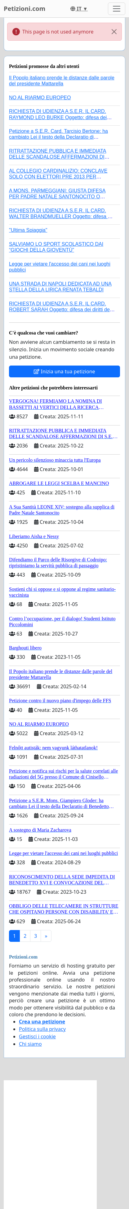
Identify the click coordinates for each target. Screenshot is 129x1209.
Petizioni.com (24, 8)
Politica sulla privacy (42, 1029)
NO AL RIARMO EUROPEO (40, 97)
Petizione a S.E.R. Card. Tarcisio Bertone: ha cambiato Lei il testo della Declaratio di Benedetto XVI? (58, 137)
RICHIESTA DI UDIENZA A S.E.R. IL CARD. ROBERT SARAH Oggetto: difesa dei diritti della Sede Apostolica (62, 309)
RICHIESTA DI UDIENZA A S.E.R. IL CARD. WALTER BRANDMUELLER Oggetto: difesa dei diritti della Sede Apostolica (61, 216)
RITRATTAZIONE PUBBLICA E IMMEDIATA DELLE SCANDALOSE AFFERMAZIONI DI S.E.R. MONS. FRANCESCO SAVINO (57, 156)
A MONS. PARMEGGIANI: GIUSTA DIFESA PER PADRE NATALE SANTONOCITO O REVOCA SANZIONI (57, 196)
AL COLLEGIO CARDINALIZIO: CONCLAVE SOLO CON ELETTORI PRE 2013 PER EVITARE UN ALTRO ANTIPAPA (58, 176)
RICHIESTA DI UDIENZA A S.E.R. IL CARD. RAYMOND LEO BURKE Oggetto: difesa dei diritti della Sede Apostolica (58, 117)
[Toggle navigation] (116, 8)
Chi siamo (30, 1043)
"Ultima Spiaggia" (28, 230)
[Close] (114, 31)
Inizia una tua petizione (64, 371)
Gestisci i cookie (37, 1036)
